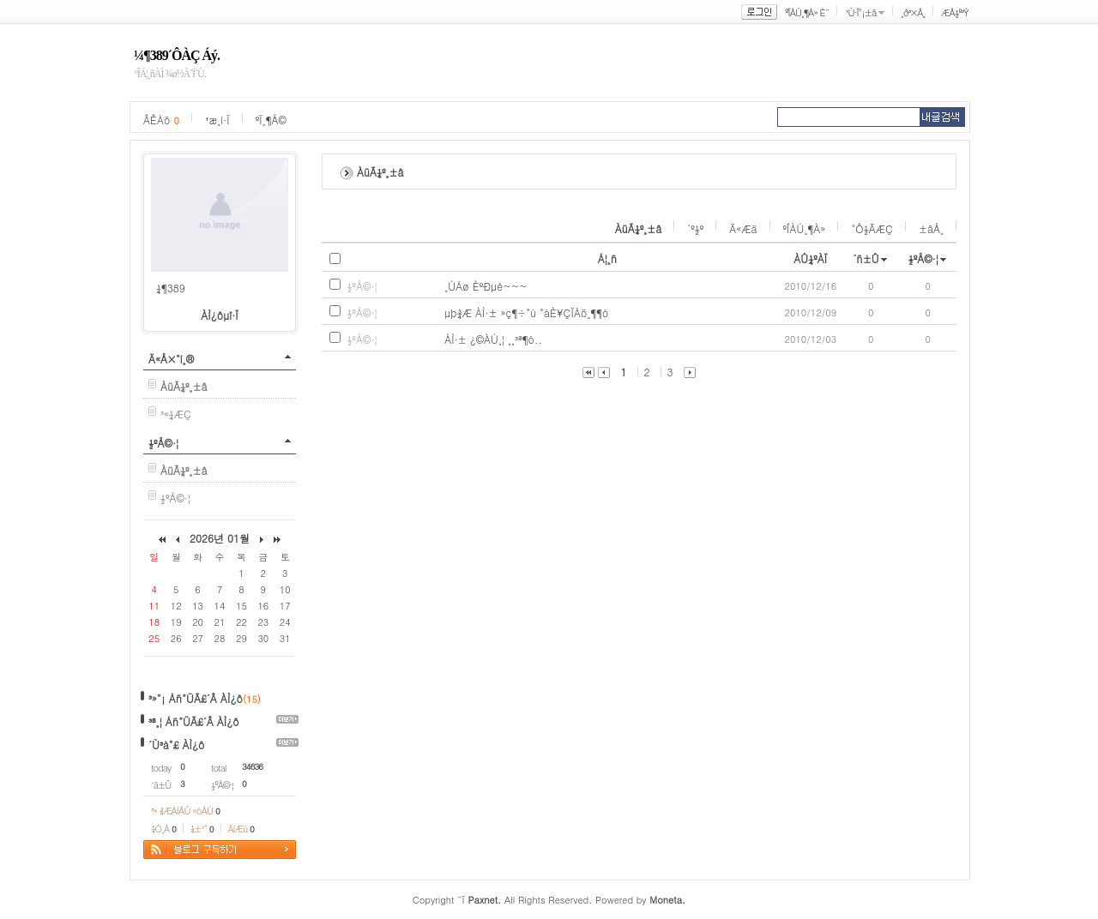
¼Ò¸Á (163, 828)
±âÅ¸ (931, 228)
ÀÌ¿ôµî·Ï (219, 315)
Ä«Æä (743, 228)
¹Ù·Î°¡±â (860, 12)
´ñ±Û (866, 258)
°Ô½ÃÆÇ (872, 228)
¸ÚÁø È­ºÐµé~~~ (486, 286)
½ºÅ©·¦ (163, 442)
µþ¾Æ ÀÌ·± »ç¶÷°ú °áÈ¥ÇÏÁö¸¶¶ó (526, 312)
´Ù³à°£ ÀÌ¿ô (176, 744)
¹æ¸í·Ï (217, 119)
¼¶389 (170, 287)
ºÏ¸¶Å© (271, 119)
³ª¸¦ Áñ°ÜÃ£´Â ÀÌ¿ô (193, 721)
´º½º (695, 228)
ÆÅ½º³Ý (954, 12)
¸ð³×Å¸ (913, 12)
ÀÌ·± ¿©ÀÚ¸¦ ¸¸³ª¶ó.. (493, 339)
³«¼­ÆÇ (175, 413)
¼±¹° (202, 828)
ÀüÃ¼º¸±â (638, 228)
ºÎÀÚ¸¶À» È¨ (807, 12)
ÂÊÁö (161, 119)
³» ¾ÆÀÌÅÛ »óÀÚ (185, 810)
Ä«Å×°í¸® (171, 358)
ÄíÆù (241, 828)
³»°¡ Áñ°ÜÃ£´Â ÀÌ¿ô (195, 698)
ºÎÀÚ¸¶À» (804, 228)
